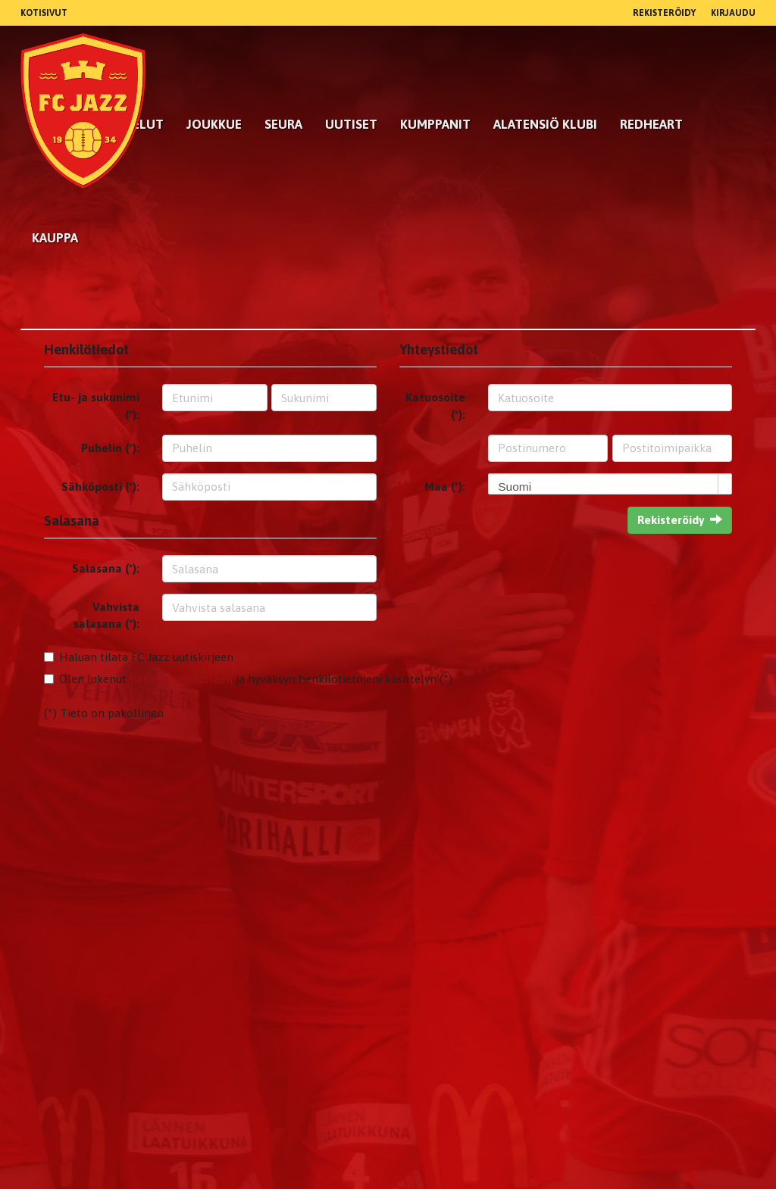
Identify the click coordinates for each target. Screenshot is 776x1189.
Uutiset (351, 124)
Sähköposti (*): (100, 486)
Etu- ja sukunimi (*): (95, 405)
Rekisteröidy (664, 13)
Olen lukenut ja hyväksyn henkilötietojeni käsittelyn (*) (255, 679)
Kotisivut (43, 13)
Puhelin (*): (110, 448)
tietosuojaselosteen (181, 679)
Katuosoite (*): (435, 405)
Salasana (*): (105, 568)
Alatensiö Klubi (545, 124)
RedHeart (651, 124)
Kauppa (55, 237)
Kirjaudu (733, 13)
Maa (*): (444, 486)
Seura (283, 124)
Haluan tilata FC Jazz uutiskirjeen (146, 657)
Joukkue (214, 124)
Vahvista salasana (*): (106, 615)
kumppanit (435, 124)
